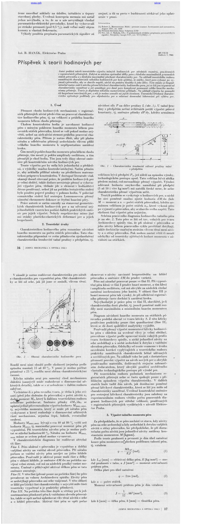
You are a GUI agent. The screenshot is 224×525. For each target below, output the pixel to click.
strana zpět (36, 3)
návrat (157, 3)
